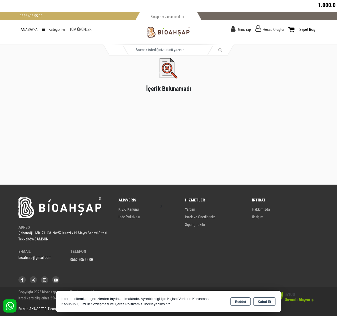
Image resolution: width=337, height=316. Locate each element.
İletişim (257, 217)
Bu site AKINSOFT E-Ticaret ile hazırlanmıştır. (50, 309)
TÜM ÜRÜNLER (81, 29)
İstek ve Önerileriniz (200, 217)
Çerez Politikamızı (129, 304)
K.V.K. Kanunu (128, 209)
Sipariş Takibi (195, 224)
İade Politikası (129, 217)
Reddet (240, 302)
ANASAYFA (29, 29)
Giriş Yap (244, 29)
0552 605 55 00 (81, 260)
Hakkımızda (261, 209)
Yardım (190, 209)
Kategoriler (53, 29)
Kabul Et (264, 302)
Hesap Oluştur (273, 29)
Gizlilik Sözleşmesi (94, 304)
